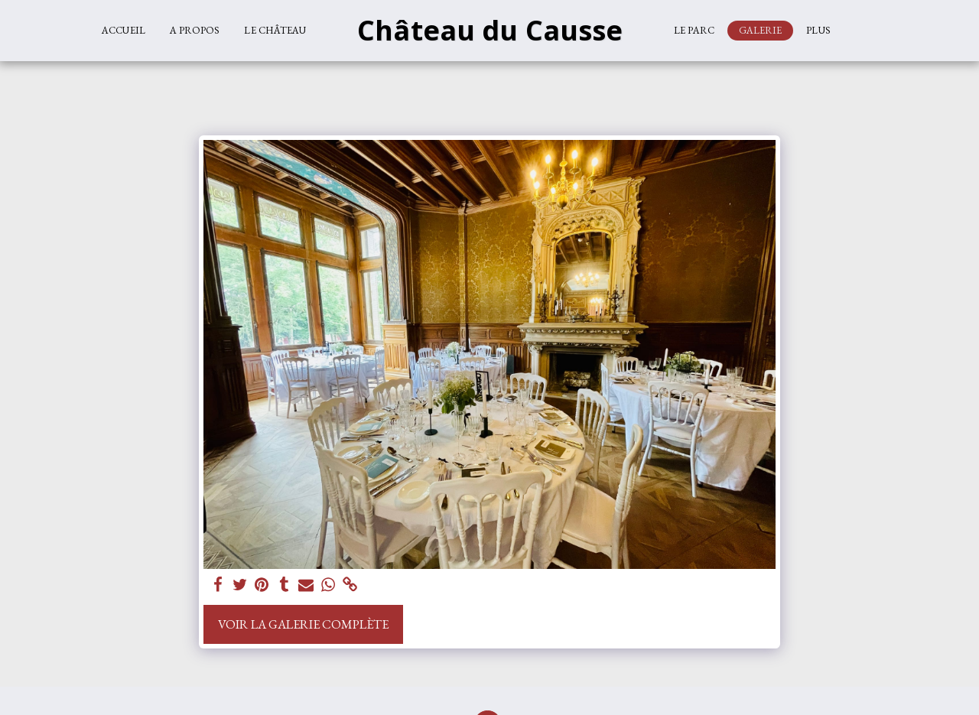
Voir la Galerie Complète (303, 624)
